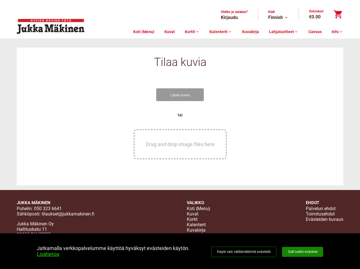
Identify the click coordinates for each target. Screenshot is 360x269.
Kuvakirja (250, 31)
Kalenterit (220, 31)
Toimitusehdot (320, 214)
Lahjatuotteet (283, 31)
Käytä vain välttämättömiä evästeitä (244, 252)
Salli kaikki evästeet (302, 252)
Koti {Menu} (143, 31)
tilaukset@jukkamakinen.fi (68, 214)
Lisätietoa (48, 254)
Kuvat (169, 31)
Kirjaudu (229, 17)
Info (337, 31)
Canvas (315, 31)
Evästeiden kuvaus (324, 219)
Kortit (192, 31)
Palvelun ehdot (321, 208)
